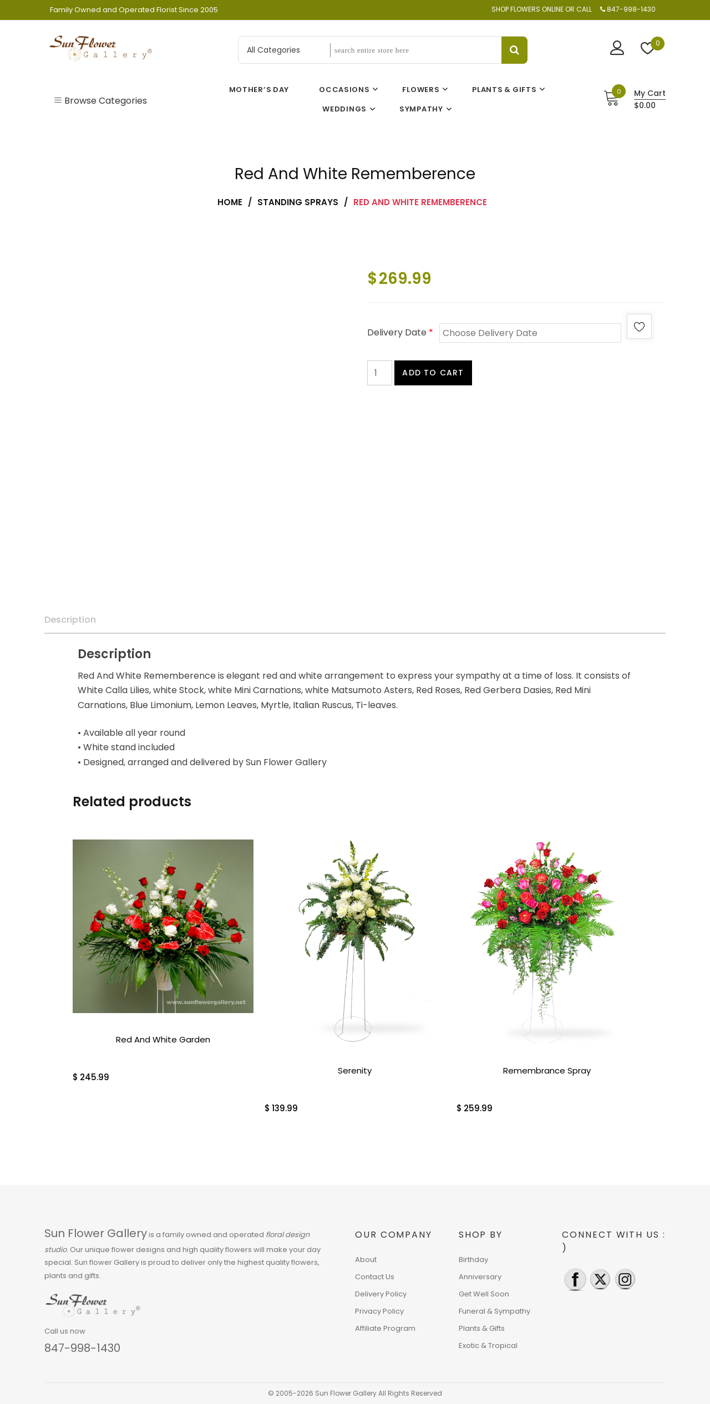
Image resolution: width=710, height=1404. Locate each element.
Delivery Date (400, 332)
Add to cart (433, 372)
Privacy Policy (379, 1311)
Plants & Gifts (482, 1328)
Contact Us (374, 1276)
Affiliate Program (385, 1328)
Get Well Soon (484, 1294)
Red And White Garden (163, 1039)
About (366, 1259)
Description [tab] (70, 619)
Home (229, 202)
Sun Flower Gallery (95, 1233)
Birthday (473, 1259)
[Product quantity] (379, 372)
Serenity (355, 1070)
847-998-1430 (82, 1348)
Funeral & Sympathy (494, 1311)
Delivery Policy (381, 1294)
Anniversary (480, 1276)
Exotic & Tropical (488, 1345)
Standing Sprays (297, 202)
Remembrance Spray (547, 1070)
